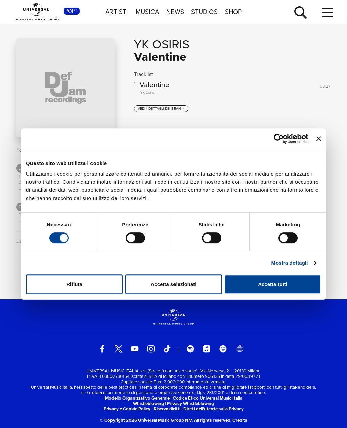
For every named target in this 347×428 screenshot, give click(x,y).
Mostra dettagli (289, 263)
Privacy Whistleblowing (190, 403)
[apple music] (207, 349)
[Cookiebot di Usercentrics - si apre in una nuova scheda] (278, 139)
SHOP (233, 12)
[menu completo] (327, 12)
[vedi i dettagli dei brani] (161, 108)
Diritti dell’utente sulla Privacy (213, 409)
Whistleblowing (148, 403)
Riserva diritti (167, 409)
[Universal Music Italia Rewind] (239, 349)
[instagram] (151, 349)
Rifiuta (74, 284)
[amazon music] (223, 349)
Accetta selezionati (173, 284)
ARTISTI (116, 12)
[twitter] (118, 349)
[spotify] (191, 349)
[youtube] (135, 349)
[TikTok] (167, 349)
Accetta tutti (272, 284)
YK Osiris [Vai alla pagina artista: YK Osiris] (161, 44)
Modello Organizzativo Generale (137, 398)
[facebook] (102, 349)
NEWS (175, 12)
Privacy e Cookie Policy (127, 409)
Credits (239, 420)
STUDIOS (204, 12)
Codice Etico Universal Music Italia (207, 398)
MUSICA (147, 12)
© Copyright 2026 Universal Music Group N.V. (146, 420)
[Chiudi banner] (318, 138)
